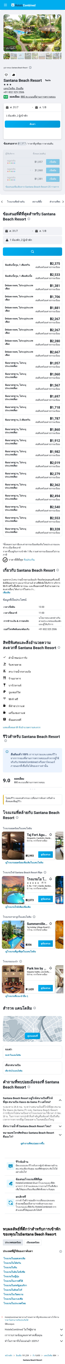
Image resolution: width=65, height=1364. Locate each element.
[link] (24, 862)
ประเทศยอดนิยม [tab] (13, 1242)
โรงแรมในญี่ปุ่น (11, 1276)
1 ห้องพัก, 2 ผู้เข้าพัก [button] (17, 115)
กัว (34, 1355)
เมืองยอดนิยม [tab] (32, 1242)
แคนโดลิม (48, 1355)
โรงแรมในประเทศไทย (15, 1303)
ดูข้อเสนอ (45, 854)
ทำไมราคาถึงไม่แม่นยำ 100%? (34, 1341)
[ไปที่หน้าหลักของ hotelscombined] (23, 4)
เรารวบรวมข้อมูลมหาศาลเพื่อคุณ (34, 1335)
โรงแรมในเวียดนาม (13, 1294)
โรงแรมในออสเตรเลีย (14, 1258)
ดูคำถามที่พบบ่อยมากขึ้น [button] (32, 1143)
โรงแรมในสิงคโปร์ (13, 1290)
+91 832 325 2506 (14, 92)
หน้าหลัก (8, 1355)
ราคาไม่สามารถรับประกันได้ (16, 1320)
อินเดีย (18, 1355)
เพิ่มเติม (6, 592)
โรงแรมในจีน (10, 1267)
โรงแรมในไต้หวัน (12, 1263)
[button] (5, 4)
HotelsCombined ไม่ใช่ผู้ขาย (34, 1329)
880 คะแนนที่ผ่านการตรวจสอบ (38, 96)
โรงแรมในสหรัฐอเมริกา (15, 1285)
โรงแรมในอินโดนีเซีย (14, 1272)
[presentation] (30, 67)
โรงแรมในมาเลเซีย (13, 1299)
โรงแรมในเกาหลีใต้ (13, 1281)
